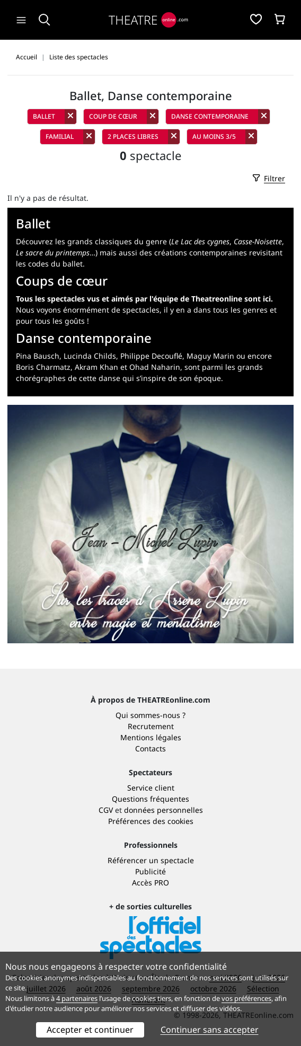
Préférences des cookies (150, 821)
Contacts (150, 748)
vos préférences (246, 998)
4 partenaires (77, 998)
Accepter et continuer (90, 1029)
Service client (150, 788)
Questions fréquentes (150, 799)
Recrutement (151, 726)
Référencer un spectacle (151, 860)
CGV (106, 810)
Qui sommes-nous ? (150, 715)
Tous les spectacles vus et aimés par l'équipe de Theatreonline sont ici (143, 299)
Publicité (150, 871)
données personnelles (163, 810)
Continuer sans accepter (210, 1029)
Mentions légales (150, 737)
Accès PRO (150, 882)
